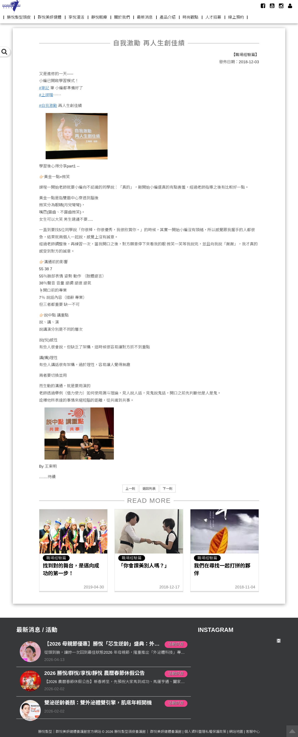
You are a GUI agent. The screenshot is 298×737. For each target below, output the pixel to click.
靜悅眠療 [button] (99, 17)
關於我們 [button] (122, 17)
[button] (290, 6)
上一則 (130, 488)
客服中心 (253, 732)
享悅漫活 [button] (76, 17)
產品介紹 (168, 17)
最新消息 (145, 17)
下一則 (168, 488)
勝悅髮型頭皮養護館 (130, 732)
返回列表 (149, 488)
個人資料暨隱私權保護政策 (205, 732)
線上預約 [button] (236, 17)
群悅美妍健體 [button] (49, 17)
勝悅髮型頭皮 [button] (19, 17)
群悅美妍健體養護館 (166, 732)
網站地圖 (236, 732)
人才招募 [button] (213, 17)
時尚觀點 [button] (190, 17)
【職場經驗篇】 (245, 55)
